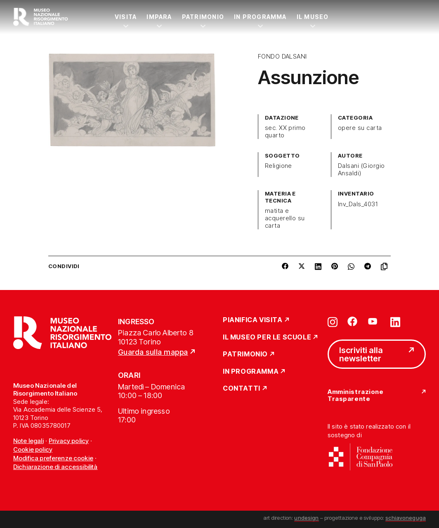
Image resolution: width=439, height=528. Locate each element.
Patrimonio (203, 16)
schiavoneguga (405, 517)
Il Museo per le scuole (267, 337)
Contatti (241, 388)
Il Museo (313, 16)
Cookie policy (32, 449)
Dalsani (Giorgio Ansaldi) (361, 169)
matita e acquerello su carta (285, 218)
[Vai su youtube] (373, 321)
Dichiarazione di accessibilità (55, 467)
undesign (306, 517)
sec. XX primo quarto (285, 131)
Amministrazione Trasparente (355, 395)
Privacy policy (69, 441)
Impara (159, 16)
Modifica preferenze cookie (53, 458)
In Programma (260, 16)
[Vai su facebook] (352, 321)
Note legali (28, 441)
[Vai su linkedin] (395, 321)
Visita (126, 16)
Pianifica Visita (253, 320)
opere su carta (360, 128)
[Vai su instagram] (333, 321)
